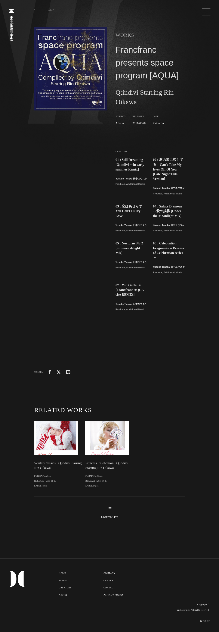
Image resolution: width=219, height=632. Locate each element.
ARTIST (63, 608)
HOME (62, 587)
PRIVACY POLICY (114, 608)
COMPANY (110, 587)
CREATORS (65, 601)
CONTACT (110, 601)
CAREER (109, 594)
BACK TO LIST (109, 530)
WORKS (63, 594)
